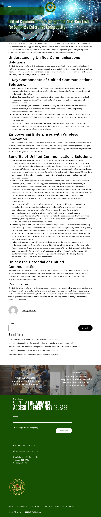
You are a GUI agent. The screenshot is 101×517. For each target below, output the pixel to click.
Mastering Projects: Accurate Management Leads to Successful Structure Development (44, 347)
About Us (34, 506)
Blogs (46, 32)
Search (11, 324)
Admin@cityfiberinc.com (26, 451)
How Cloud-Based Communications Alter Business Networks (33, 354)
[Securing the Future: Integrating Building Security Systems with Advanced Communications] (75, 380)
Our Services (22, 506)
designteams (17, 32)
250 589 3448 (29, 445)
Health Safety (68, 506)
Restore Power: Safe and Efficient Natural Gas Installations (32, 339)
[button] (9, 7)
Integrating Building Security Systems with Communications (33, 350)
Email (15, 416)
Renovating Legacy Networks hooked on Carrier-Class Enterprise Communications (42, 343)
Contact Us (47, 506)
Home (10, 506)
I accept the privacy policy (26, 428)
